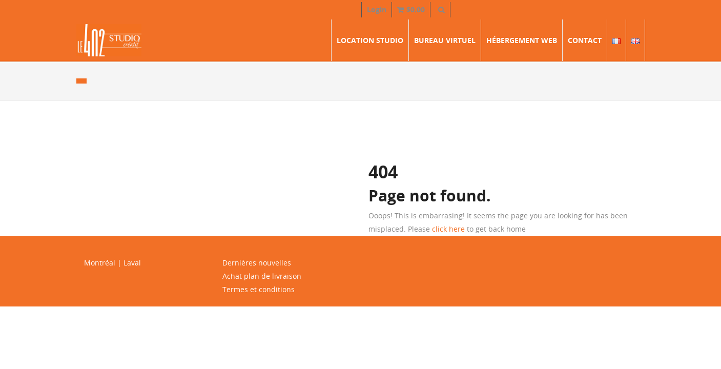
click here (448, 229)
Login (376, 9)
